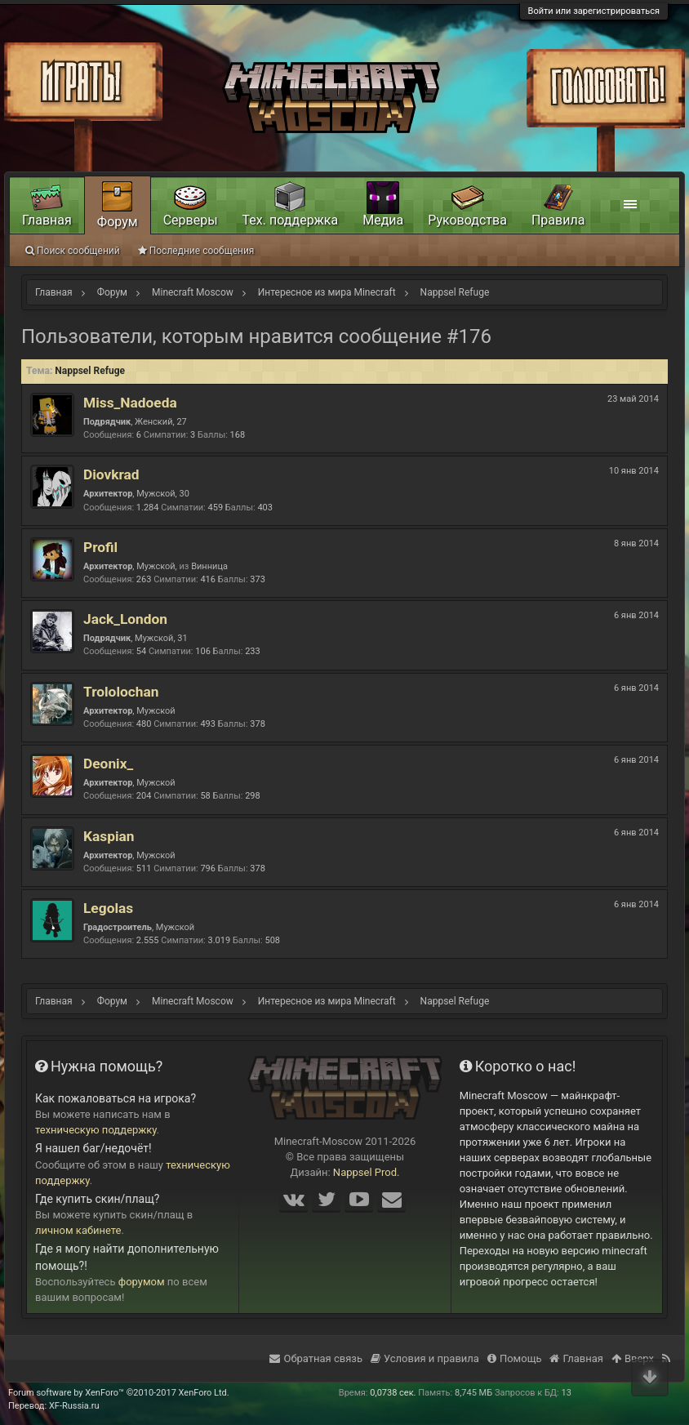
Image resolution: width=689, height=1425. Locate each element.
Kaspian (109, 836)
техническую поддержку (96, 1130)
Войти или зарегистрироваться (594, 11)
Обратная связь (315, 1358)
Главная (47, 220)
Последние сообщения (196, 250)
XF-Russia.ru (74, 1406)
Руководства (467, 220)
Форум (117, 221)
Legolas (108, 908)
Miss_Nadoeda (130, 402)
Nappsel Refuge (90, 370)
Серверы (190, 220)
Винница (209, 566)
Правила (558, 220)
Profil (100, 547)
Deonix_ (108, 763)
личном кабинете (78, 1230)
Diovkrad (111, 474)
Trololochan (120, 692)
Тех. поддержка (290, 220)
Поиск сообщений (72, 250)
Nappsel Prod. (366, 1172)
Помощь (514, 1358)
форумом (141, 1282)
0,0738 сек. (393, 1392)
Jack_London (125, 619)
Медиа (382, 220)
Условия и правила (425, 1358)
